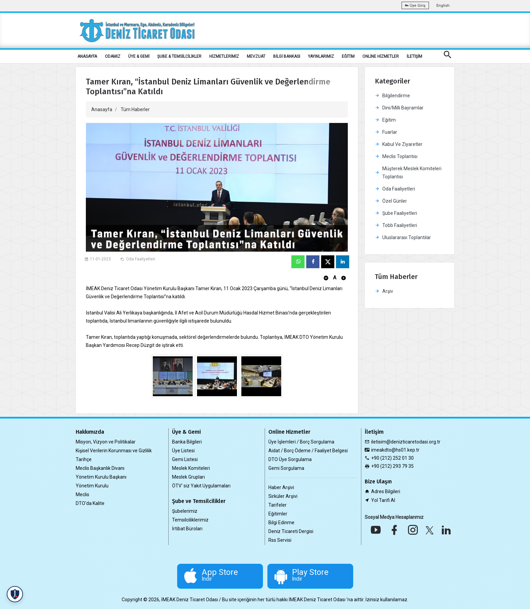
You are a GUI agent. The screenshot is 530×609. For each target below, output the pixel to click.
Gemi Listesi (185, 459)
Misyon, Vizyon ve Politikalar (106, 442)
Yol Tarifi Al (383, 500)
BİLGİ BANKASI (286, 56)
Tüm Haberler (135, 109)
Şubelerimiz (184, 511)
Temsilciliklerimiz (190, 520)
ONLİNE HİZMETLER (380, 56)
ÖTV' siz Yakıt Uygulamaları (201, 485)
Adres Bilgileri (385, 491)
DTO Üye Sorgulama (290, 459)
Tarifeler (277, 505)
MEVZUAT (256, 56)
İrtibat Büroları (187, 528)
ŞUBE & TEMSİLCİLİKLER (179, 56)
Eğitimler (277, 513)
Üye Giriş (415, 5)
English (443, 5)
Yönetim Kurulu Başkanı (101, 477)
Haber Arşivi (281, 487)
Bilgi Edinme (281, 522)
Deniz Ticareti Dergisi (290, 531)
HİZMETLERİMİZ (224, 56)
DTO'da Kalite (90, 503)
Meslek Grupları (188, 477)
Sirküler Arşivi (282, 496)
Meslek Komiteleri (191, 468)
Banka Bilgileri (187, 442)
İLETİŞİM (414, 56)
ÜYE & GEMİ (138, 56)
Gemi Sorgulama (286, 468)
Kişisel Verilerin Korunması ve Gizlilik (114, 450)
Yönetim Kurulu (92, 485)
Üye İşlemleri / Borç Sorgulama (301, 442)
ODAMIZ (112, 56)
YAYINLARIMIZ (321, 56)
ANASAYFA (87, 56)
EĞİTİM (348, 56)
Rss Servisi (279, 540)
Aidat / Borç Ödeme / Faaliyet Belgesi (308, 450)
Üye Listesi (183, 450)
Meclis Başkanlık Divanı (100, 468)
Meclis (82, 494)
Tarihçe (84, 459)
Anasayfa (101, 109)
